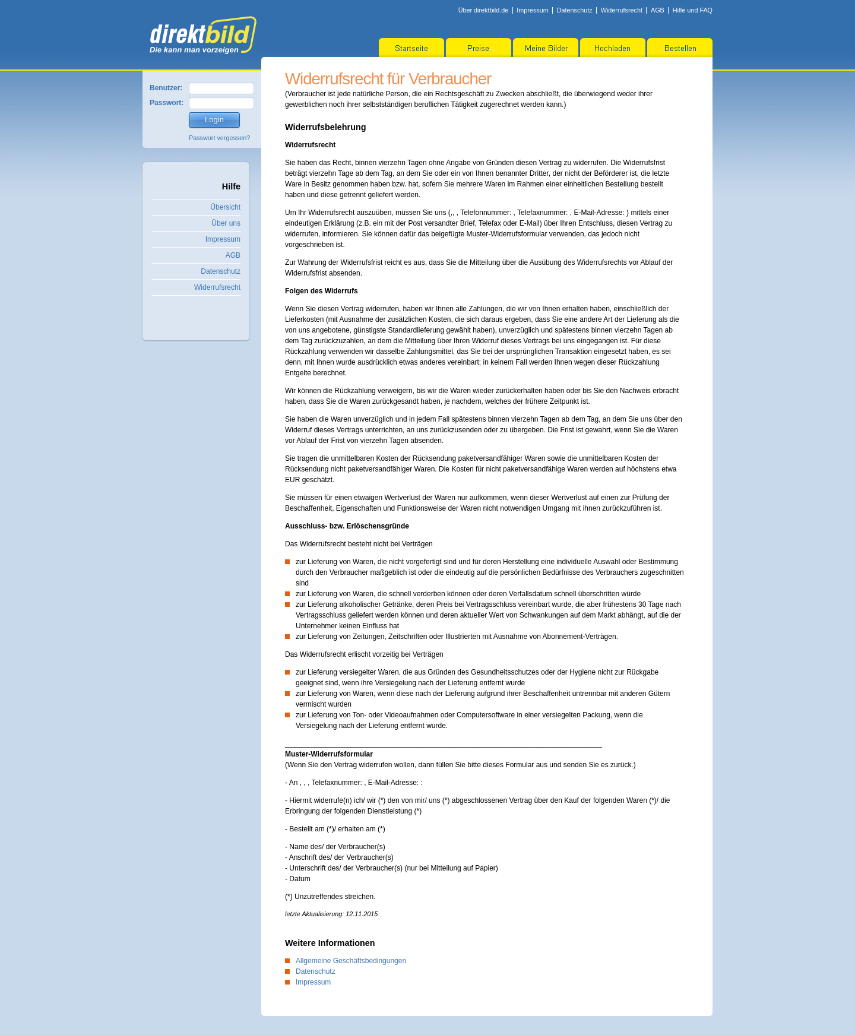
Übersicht (225, 207)
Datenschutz (575, 10)
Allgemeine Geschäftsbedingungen (351, 961)
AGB (657, 10)
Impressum (532, 10)
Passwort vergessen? (219, 137)
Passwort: (166, 103)
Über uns (225, 223)
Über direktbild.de (483, 10)
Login (214, 119)
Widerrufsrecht (621, 10)
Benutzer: (166, 88)
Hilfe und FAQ (692, 10)
